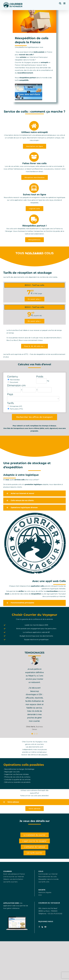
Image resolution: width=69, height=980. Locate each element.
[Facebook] (39, 927)
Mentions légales (44, 892)
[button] (34, 493)
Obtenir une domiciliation (13, 879)
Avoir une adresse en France (14, 874)
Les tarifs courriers (10, 882)
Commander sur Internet (48, 874)
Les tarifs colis (43, 882)
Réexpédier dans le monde (48, 879)
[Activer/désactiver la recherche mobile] (60, 3)
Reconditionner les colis (47, 877)
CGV (40, 895)
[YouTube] (45, 927)
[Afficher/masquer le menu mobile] (64, 3)
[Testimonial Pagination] (32, 733)
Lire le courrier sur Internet (13, 877)
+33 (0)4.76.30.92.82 (54, 914)
